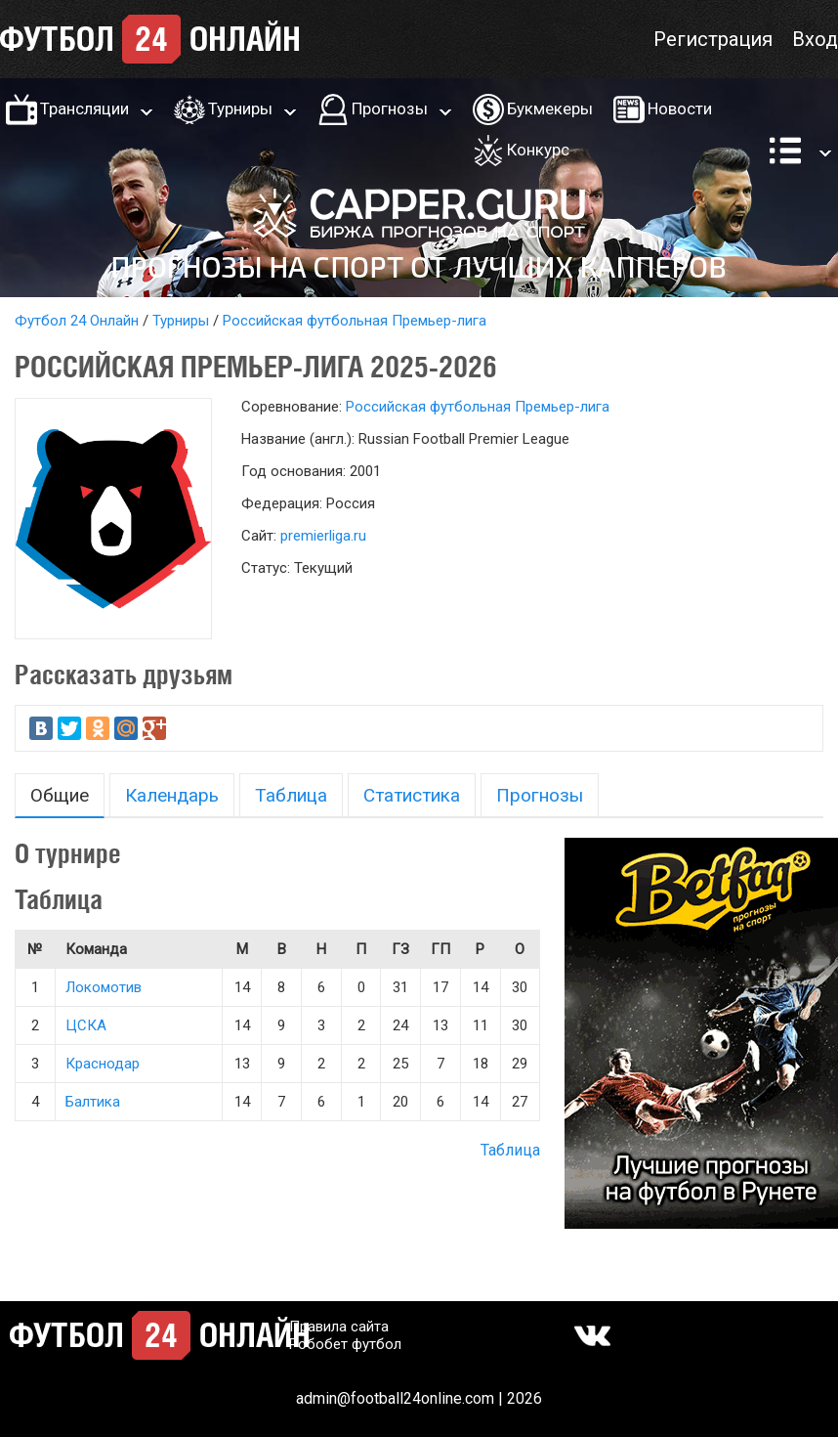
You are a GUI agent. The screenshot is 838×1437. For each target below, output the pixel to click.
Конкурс (538, 149)
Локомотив (103, 987)
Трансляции (84, 108)
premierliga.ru (323, 535)
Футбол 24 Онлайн (77, 320)
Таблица (291, 795)
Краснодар (102, 1063)
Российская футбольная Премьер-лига (354, 320)
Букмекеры (550, 108)
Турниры (240, 108)
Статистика (411, 795)
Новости (680, 108)
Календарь (172, 795)
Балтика (92, 1101)
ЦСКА (85, 1025)
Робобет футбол (345, 1344)
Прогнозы (390, 108)
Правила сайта (339, 1326)
